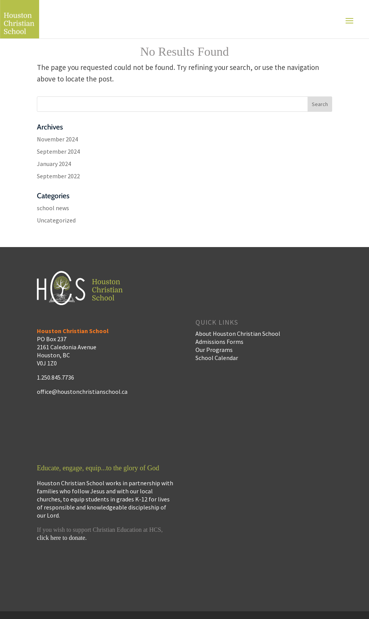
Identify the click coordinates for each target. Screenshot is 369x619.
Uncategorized (56, 220)
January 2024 (54, 164)
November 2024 (57, 139)
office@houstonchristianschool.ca (82, 391)
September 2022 (58, 176)
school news (53, 208)
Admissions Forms (219, 341)
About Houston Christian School (237, 333)
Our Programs (214, 349)
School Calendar (216, 358)
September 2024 (58, 151)
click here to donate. (62, 537)
